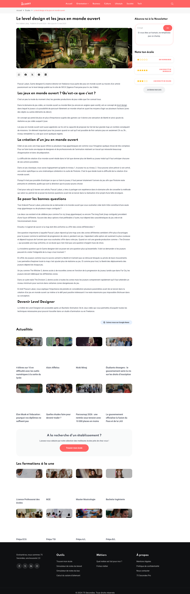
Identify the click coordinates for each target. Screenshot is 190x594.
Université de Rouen (162, 81)
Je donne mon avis (154, 90)
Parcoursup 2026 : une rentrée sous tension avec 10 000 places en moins (88, 414)
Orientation (81, 4)
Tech (140, 4)
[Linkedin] (31, 562)
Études (27, 10)
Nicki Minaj (81, 367)
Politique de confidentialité (147, 563)
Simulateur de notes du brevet (69, 563)
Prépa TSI (51, 536)
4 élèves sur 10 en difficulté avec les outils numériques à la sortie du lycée (29, 371)
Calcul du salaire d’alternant (68, 572)
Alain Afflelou (52, 367)
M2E (48, 496)
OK (167, 28)
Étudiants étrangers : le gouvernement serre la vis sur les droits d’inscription (118, 371)
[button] (19, 74)
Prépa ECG (21, 536)
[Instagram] (37, 562)
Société (130, 4)
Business (96, 4)
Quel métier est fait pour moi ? (109, 558)
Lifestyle (119, 4)
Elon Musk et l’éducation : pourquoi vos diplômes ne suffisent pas (28, 414)
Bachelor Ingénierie (115, 496)
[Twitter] (25, 562)
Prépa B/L (110, 536)
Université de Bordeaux (165, 70)
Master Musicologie (85, 496)
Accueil (69, 4)
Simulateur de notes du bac (68, 567)
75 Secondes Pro (143, 572)
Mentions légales (143, 558)
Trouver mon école (74, 444)
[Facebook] (19, 562)
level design (122, 105)
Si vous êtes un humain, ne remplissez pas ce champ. (154, 34)
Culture (107, 4)
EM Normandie (165, 60)
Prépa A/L (81, 536)
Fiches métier (102, 563)
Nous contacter (142, 567)
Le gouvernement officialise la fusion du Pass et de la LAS (119, 414)
